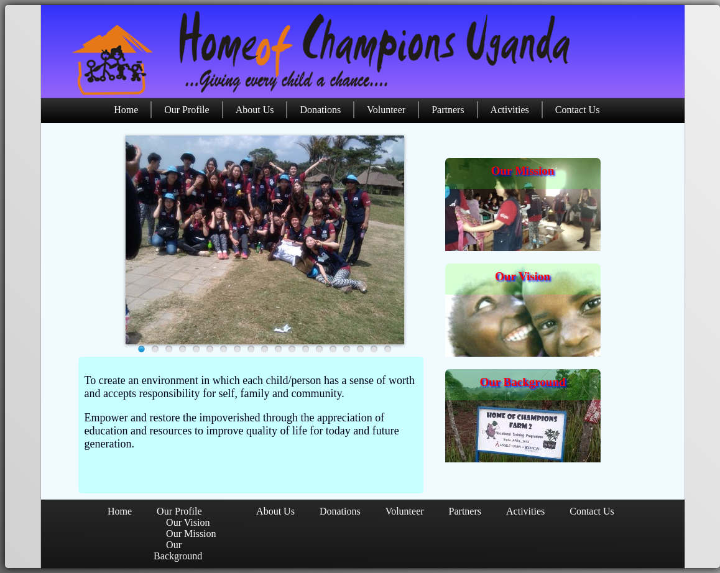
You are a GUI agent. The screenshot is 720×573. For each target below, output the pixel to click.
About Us (255, 109)
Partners (448, 109)
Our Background (522, 381)
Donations (320, 109)
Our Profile (186, 109)
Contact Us (577, 109)
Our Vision (522, 276)
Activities (510, 109)
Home (126, 109)
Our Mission (523, 170)
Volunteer (386, 109)
